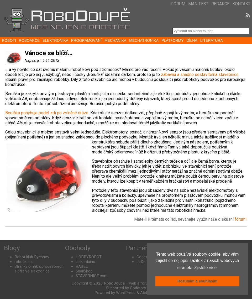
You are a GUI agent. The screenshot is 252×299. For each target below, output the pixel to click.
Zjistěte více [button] (205, 267)
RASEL (82, 266)
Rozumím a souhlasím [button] (197, 281)
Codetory (144, 257)
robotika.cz (24, 261)
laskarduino (85, 261)
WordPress (125, 292)
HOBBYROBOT (89, 257)
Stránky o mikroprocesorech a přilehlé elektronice (39, 269)
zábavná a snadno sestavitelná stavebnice (200, 74)
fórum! (241, 219)
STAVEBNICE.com (92, 276)
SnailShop (84, 271)
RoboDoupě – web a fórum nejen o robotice (142, 283)
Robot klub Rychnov (31, 257)
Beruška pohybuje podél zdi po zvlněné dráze (46, 112)
